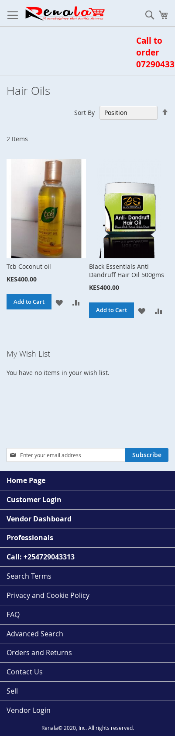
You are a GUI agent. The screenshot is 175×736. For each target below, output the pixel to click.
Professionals (30, 537)
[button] (59, 301)
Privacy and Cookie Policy (48, 595)
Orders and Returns (39, 652)
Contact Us (25, 672)
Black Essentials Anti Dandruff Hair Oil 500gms (126, 270)
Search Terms (29, 576)
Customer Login (34, 499)
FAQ (13, 614)
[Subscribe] (146, 455)
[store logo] (64, 13)
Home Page (26, 480)
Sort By (84, 112)
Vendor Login (29, 710)
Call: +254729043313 (41, 557)
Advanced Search (35, 634)
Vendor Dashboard (39, 519)
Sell (12, 691)
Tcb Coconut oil (29, 266)
